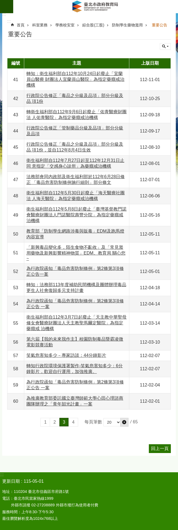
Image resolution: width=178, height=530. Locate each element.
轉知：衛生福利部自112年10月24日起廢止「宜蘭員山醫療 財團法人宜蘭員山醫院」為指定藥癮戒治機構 (75, 79)
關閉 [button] (165, 46)
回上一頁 (160, 448)
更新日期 (11, 481)
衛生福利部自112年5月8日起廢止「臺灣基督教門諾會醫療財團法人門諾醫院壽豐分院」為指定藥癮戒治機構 (76, 215)
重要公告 (159, 25)
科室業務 (40, 25)
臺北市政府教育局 (95, 6)
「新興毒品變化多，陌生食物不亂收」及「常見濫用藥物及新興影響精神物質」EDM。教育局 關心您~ (75, 253)
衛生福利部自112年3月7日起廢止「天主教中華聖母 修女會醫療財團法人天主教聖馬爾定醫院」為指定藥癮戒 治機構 (76, 323)
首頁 (20, 25)
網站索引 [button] (6, 6)
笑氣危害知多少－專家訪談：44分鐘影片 (66, 355)
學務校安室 (65, 25)
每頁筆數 (93, 421)
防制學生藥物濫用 (127, 25)
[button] (124, 422)
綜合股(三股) (93, 25)
